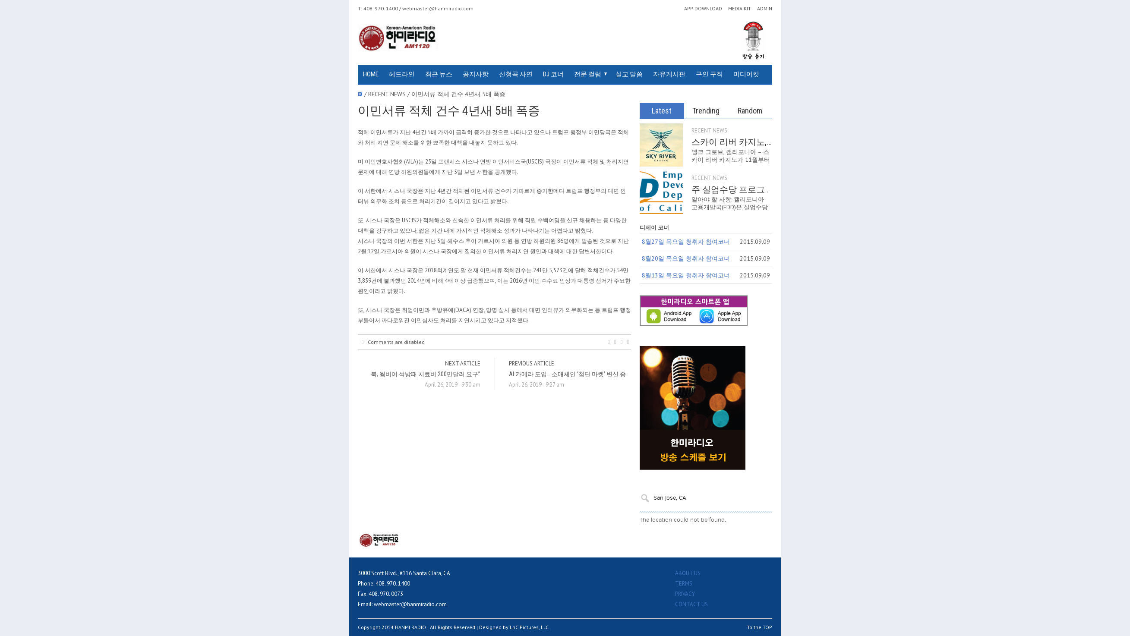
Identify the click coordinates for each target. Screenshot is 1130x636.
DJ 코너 (553, 74)
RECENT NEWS (709, 130)
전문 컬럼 (587, 74)
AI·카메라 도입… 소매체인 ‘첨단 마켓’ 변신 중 (567, 374)
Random (750, 110)
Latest (662, 110)
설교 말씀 (629, 74)
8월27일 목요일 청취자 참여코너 (686, 242)
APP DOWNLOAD (703, 8)
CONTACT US (691, 604)
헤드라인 (402, 74)
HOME (371, 74)
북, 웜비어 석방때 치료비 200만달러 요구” (425, 374)
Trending (706, 110)
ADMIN (764, 8)
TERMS (683, 583)
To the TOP (759, 627)
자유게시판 (669, 74)
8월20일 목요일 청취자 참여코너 (686, 258)
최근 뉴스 (438, 74)
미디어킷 (746, 74)
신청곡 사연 (516, 74)
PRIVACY (685, 594)
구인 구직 (709, 74)
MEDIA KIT (739, 8)
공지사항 (476, 74)
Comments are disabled (393, 342)
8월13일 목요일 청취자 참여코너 (686, 275)
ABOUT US (688, 573)
